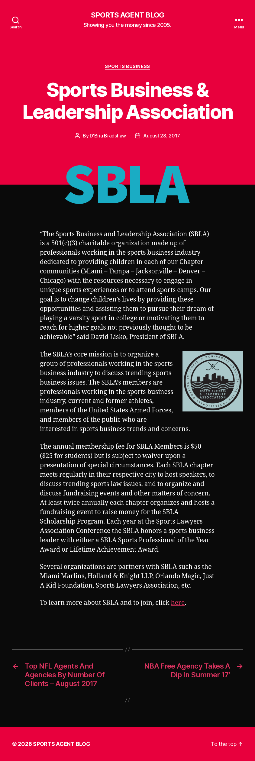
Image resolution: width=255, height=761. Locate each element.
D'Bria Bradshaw (108, 136)
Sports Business (127, 66)
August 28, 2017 (161, 136)
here (178, 603)
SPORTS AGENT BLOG (127, 15)
